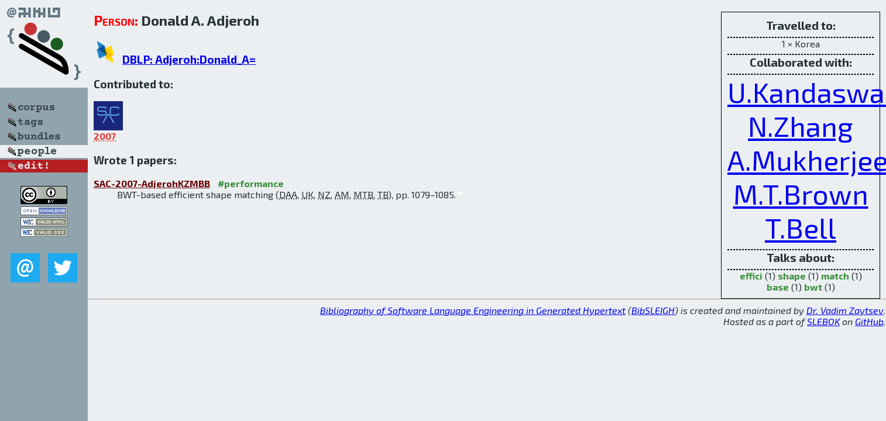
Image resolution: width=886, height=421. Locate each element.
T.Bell (800, 227)
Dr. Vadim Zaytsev (845, 310)
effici (751, 275)
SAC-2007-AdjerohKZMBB (152, 183)
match (835, 275)
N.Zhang (800, 126)
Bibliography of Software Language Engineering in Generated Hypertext (473, 310)
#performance (251, 183)
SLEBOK (823, 321)
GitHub (869, 321)
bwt (813, 286)
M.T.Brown (800, 193)
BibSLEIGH (653, 310)
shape (792, 275)
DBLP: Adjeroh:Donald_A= (189, 59)
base (778, 286)
